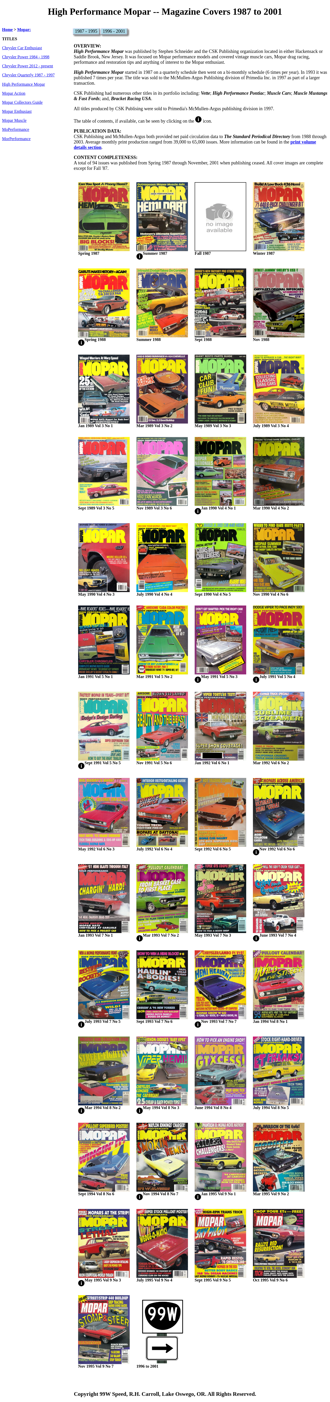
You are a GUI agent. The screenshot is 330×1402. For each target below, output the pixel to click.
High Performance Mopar (23, 84)
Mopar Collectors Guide (22, 102)
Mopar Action (13, 93)
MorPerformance (16, 139)
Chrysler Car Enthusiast (22, 48)
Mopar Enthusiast (17, 111)
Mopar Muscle (14, 120)
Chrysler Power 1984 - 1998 (25, 57)
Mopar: (24, 29)
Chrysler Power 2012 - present (27, 66)
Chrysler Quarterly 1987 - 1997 (28, 75)
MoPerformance (15, 129)
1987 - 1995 (86, 31)
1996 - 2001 (114, 31)
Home (7, 29)
